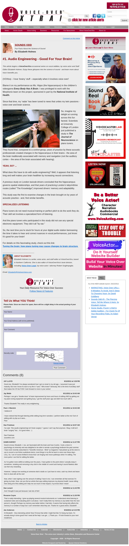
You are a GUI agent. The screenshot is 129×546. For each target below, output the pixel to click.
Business (43, 30)
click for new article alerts (88, 19)
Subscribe (25, 27)
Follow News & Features (41, 291)
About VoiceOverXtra (86, 30)
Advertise (36, 27)
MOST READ (91, 278)
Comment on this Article (71, 38)
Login (113, 27)
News (7, 30)
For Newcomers (69, 30)
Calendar (82, 27)
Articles (47, 27)
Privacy (96, 530)
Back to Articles (41, 524)
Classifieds (70, 27)
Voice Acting (31, 30)
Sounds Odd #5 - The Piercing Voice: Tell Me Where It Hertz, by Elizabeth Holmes (105, 302)
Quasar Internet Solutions (78, 543)
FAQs (92, 27)
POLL (102, 278)
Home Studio (17, 30)
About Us (102, 30)
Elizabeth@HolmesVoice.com (20, 272)
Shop (15, 27)
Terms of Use (109, 530)
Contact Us (102, 27)
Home (7, 27)
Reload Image (58, 363)
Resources (55, 30)
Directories (58, 27)
